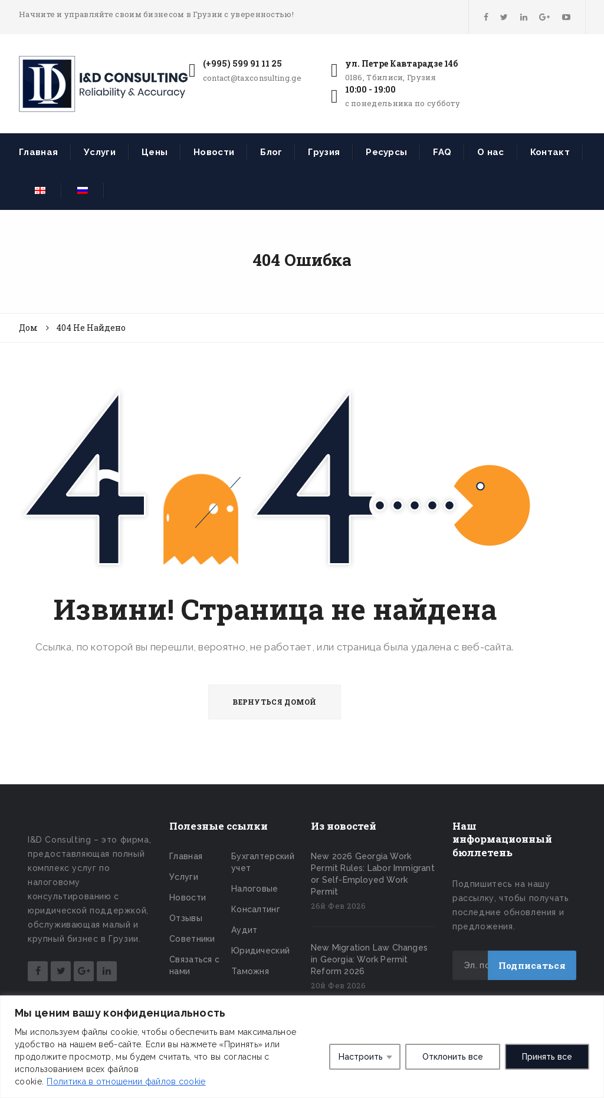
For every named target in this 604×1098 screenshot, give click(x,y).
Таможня (250, 971)
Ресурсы (386, 152)
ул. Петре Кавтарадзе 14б (401, 63)
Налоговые (254, 888)
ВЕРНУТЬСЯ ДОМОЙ (274, 701)
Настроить (361, 1056)
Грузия (324, 152)
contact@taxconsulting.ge (252, 78)
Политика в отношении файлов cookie (126, 1081)
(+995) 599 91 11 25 (242, 63)
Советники (192, 939)
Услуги (100, 152)
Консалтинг (255, 909)
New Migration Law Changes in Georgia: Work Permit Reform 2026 (369, 959)
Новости (213, 152)
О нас (490, 152)
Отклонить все (452, 1056)
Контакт (550, 152)
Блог (271, 152)
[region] (302, 1046)
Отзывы (185, 918)
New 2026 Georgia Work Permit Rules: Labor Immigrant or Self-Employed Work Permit (373, 874)
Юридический (260, 950)
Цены (155, 152)
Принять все (547, 1056)
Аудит (244, 930)
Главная (38, 152)
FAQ (442, 152)
